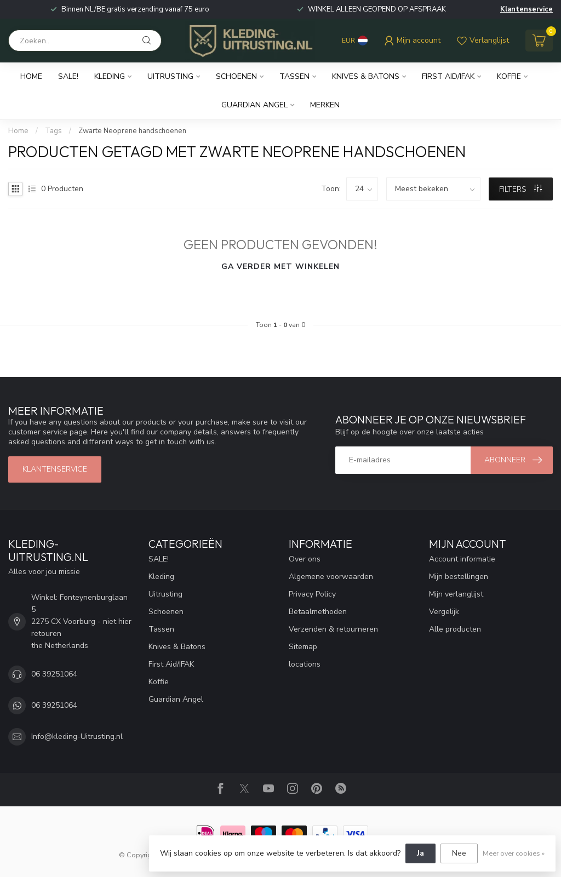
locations (304, 664)
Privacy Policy (312, 594)
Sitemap (303, 646)
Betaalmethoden (318, 611)
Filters (520, 189)
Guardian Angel (254, 105)
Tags (53, 131)
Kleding (109, 76)
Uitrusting (170, 76)
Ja (420, 853)
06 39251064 (54, 674)
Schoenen (236, 76)
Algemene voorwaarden (331, 576)
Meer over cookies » (514, 853)
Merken (325, 105)
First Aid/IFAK (448, 76)
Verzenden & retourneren (333, 629)
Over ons (304, 559)
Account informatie (462, 559)
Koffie (509, 76)
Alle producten (455, 629)
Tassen (294, 76)
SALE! (68, 76)
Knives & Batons (365, 76)
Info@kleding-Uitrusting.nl (77, 736)
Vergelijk (444, 611)
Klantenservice (526, 9)
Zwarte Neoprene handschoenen (132, 131)
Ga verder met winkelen (280, 266)
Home (31, 76)
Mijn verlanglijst (456, 594)
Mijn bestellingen (458, 576)
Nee (459, 853)
